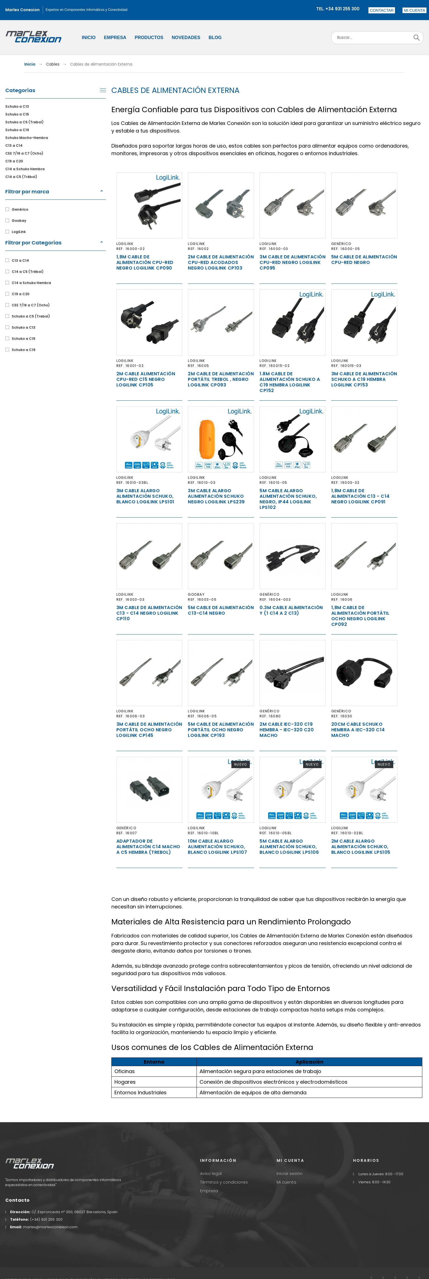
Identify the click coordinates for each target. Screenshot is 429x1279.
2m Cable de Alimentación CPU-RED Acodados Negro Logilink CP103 (221, 262)
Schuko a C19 (17, 130)
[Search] (377, 37)
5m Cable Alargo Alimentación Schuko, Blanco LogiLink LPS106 (289, 846)
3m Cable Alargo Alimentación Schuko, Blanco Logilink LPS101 (145, 496)
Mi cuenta (286, 1182)
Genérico (20, 209)
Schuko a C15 (17, 114)
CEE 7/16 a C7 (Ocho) (24, 153)
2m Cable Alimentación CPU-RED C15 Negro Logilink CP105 (145, 379)
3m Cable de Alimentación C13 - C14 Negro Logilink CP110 (149, 613)
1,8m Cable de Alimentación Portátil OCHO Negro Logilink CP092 (360, 616)
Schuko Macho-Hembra (26, 137)
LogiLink (19, 231)
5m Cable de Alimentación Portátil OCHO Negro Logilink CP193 (221, 730)
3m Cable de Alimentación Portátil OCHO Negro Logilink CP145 (149, 730)
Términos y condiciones (224, 1182)
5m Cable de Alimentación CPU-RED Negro (364, 260)
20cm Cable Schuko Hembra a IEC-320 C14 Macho (358, 730)
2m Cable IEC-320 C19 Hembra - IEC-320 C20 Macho (287, 730)
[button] (414, 10)
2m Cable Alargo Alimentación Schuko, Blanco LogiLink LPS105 (360, 846)
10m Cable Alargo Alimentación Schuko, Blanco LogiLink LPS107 (217, 846)
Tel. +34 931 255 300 (338, 9)
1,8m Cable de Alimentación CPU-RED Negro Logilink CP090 (145, 262)
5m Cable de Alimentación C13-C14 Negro (221, 610)
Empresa (209, 1191)
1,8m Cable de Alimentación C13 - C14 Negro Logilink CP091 (360, 496)
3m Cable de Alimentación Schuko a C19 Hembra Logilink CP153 (364, 379)
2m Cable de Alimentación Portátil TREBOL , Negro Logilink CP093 (221, 379)
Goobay (19, 220)
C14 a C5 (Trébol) (21, 176)
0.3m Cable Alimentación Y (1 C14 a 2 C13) (291, 610)
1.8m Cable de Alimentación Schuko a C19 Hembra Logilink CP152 (290, 382)
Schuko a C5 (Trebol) (24, 122)
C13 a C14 (14, 145)
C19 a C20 (14, 161)
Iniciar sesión (290, 1173)
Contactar (382, 10)
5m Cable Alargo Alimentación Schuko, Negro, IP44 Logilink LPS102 (288, 499)
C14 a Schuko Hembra (25, 169)
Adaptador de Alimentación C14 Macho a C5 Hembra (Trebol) (148, 846)
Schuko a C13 (17, 106)
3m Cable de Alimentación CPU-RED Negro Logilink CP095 (292, 262)
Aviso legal (211, 1173)
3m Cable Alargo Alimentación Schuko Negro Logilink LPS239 (216, 496)
